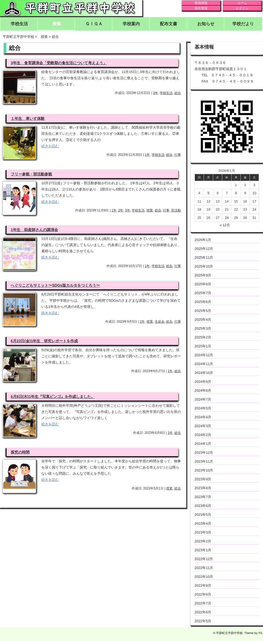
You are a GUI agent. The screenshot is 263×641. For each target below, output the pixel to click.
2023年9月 (203, 479)
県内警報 (201, 8)
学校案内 (131, 23)
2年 (120, 210)
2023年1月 (203, 550)
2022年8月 (203, 594)
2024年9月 (203, 382)
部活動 (176, 210)
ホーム (242, 3)
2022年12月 (204, 559)
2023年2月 (203, 541)
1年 (147, 155)
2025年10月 (204, 266)
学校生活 (19, 23)
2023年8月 (203, 488)
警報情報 (201, 3)
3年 (155, 93)
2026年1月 (203, 240)
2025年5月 (203, 311)
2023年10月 (204, 470)
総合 (177, 93)
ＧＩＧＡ (94, 23)
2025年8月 (203, 284)
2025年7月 (203, 293)
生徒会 (160, 321)
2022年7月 (203, 603)
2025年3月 (203, 328)
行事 (177, 155)
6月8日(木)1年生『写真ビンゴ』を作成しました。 (53, 396)
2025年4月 (203, 320)
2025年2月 (203, 337)
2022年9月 (203, 586)
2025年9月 (203, 275)
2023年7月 (203, 497)
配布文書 (168, 23)
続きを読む (50, 146)
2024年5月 (203, 408)
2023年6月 (203, 506)
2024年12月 (204, 355)
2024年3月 (203, 426)
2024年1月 (203, 444)
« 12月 (225, 225)
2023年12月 (204, 453)
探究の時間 (20, 452)
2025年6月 (203, 302)
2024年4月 (203, 417)
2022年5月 (203, 621)
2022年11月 (204, 568)
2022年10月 (204, 577)
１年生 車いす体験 (28, 118)
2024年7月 (203, 399)
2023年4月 (203, 523)
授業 (56, 23)
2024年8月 (203, 390)
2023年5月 (203, 515)
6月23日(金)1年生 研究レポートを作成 (44, 341)
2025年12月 (204, 249)
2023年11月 (204, 461)
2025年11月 (204, 257)
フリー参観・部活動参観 (31, 174)
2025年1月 (203, 346)
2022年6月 (203, 612)
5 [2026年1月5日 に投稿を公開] (208, 193)
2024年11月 (204, 364)
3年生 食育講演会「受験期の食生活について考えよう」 (59, 63)
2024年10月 (204, 373)
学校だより (243, 23)
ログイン (242, 8)
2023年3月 (203, 532)
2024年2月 (203, 435)
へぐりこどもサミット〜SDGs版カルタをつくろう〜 (55, 285)
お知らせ (205, 23)
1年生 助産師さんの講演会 (34, 230)
